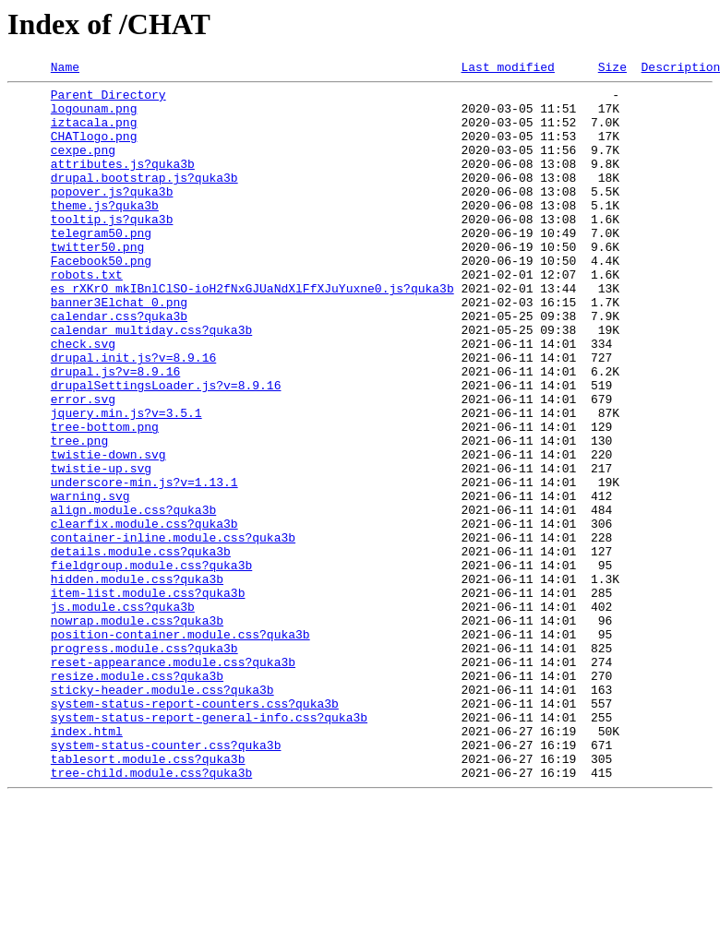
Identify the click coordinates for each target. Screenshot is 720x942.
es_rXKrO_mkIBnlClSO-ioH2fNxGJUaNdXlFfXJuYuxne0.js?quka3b (252, 332)
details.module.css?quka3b (141, 647)
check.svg (83, 398)
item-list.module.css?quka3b (148, 697)
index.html (87, 863)
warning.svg (90, 581)
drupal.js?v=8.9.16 (115, 431)
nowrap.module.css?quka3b (137, 730)
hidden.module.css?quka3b (137, 681)
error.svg (83, 465)
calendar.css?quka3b (119, 365)
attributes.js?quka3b (123, 182)
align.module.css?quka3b (133, 598)
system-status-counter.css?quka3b (166, 880)
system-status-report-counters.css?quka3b (195, 830)
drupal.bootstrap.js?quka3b (144, 199)
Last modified (507, 69)
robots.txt (87, 315)
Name (65, 69)
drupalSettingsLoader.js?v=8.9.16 (166, 448)
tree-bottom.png (105, 498)
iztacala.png (94, 133)
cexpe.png (83, 166)
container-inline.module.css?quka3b (173, 631)
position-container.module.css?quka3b (180, 747)
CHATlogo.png (94, 149)
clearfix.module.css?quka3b (144, 614)
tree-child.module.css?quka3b (151, 913)
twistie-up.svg (101, 548)
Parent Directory (108, 99)
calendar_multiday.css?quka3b (151, 382)
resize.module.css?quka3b (137, 797)
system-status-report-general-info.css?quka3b (209, 847)
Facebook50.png (101, 299)
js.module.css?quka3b (123, 714)
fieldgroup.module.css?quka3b (151, 664)
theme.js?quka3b (105, 232)
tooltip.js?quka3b (112, 249)
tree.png (79, 515)
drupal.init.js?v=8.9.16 (133, 415)
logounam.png (94, 116)
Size (612, 69)
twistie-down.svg (108, 531)
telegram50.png (101, 265)
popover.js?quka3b (112, 216)
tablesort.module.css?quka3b (148, 896)
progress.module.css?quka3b (144, 764)
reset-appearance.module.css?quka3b (173, 780)
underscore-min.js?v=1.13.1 (144, 564)
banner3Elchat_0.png (119, 348)
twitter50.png (97, 282)
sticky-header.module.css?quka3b (162, 813)
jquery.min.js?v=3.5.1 (126, 481)
